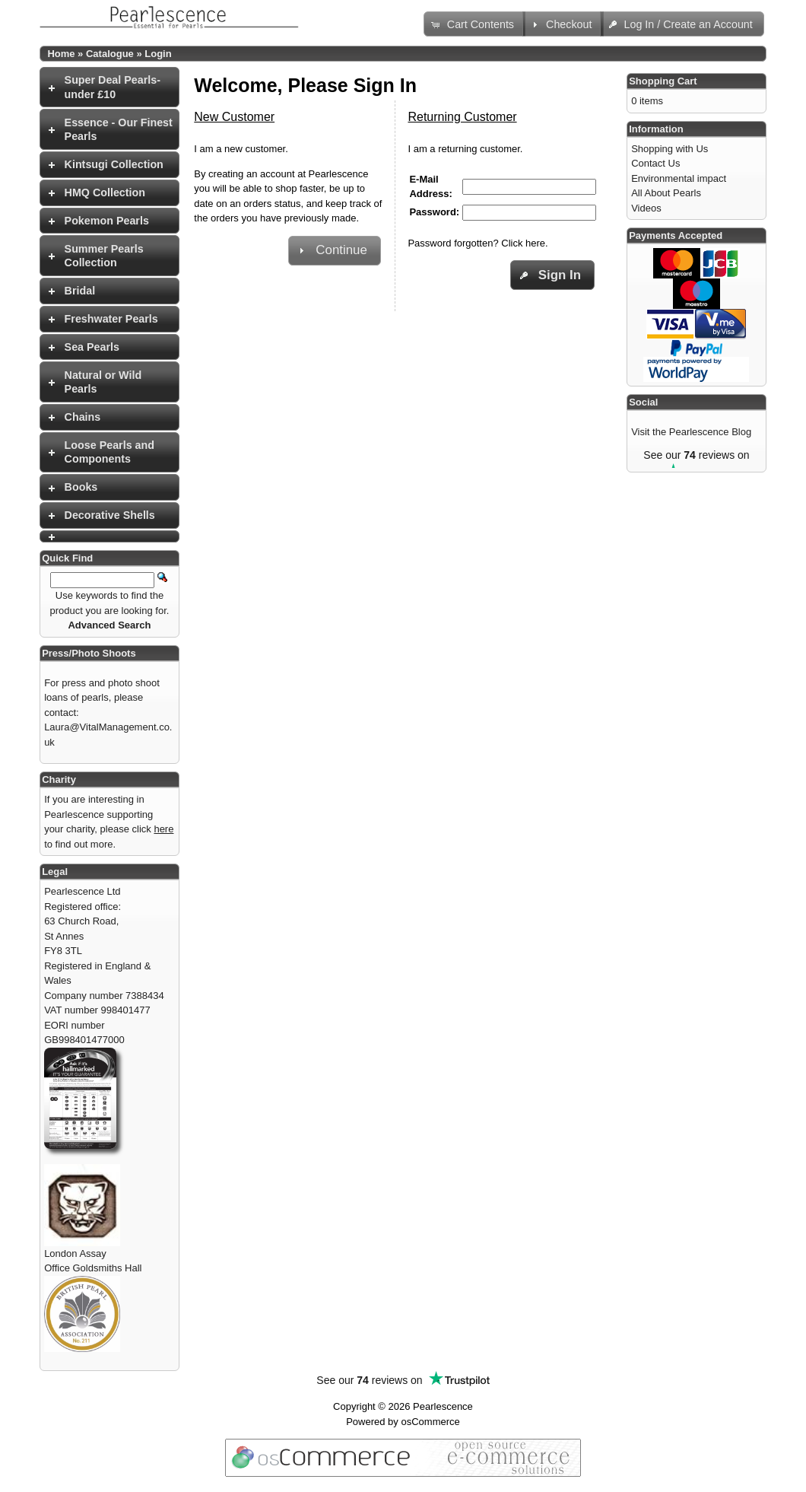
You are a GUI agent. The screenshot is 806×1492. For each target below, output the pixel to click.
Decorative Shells (110, 515)
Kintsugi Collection (114, 164)
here (163, 829)
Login (157, 53)
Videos (646, 208)
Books (81, 487)
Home (61, 53)
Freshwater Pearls (111, 319)
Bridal (80, 291)
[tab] (109, 87)
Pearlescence (443, 1406)
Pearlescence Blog (710, 431)
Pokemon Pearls (107, 221)
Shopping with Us (669, 148)
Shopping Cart (663, 81)
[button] (475, 24)
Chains (83, 417)
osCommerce (430, 1421)
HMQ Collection (105, 192)
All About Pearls (666, 193)
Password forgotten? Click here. (477, 243)
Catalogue (110, 53)
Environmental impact (678, 178)
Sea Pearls (92, 347)
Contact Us (655, 163)
